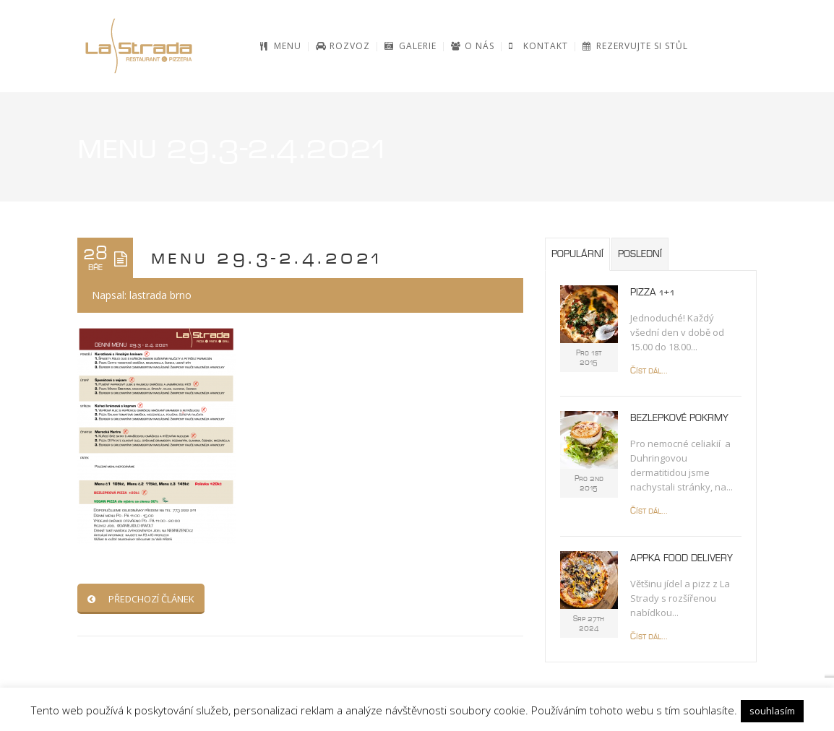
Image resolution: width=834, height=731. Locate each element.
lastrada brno (160, 295)
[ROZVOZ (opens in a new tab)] (343, 46)
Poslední (640, 254)
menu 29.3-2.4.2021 (267, 257)
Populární (577, 254)
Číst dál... (649, 371)
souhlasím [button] (772, 710)
